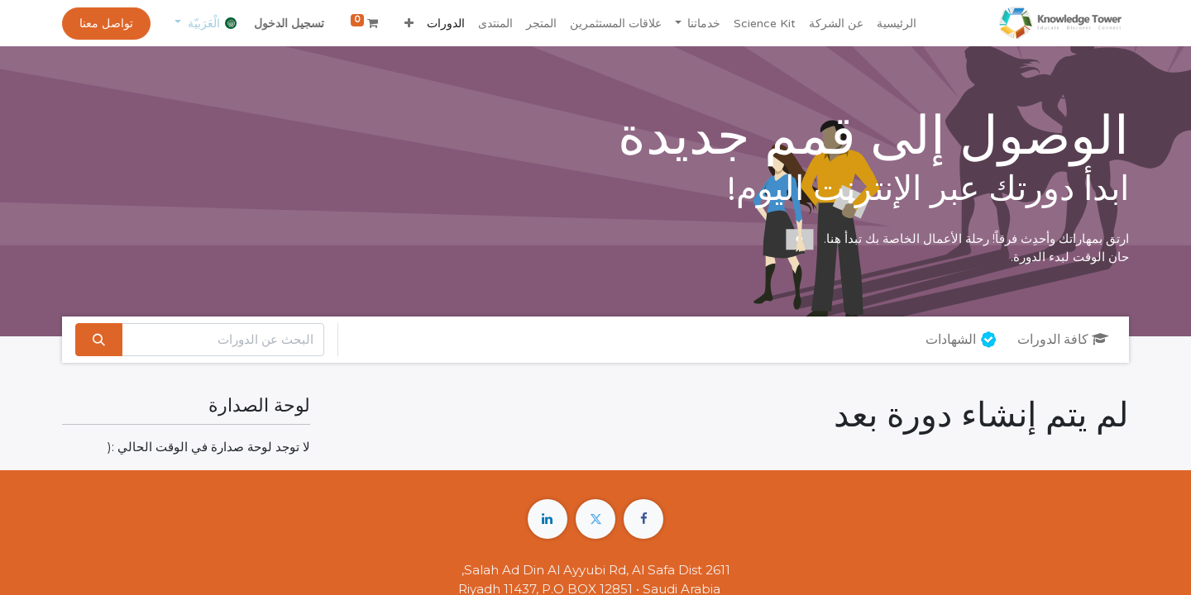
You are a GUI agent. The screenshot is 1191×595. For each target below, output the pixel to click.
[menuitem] (896, 23)
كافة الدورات (1063, 339)
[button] (409, 23)
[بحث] (98, 340)
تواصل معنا (106, 24)
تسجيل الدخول (289, 24)
